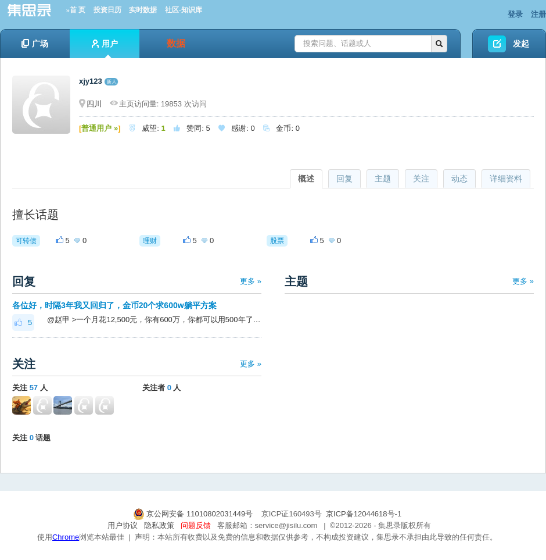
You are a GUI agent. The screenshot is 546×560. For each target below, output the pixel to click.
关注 (421, 178)
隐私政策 (159, 525)
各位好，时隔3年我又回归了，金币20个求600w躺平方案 (114, 305)
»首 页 (75, 10)
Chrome (65, 537)
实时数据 (143, 10)
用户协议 (122, 525)
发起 (521, 43)
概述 (306, 178)
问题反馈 (196, 525)
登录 (515, 14)
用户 (105, 48)
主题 (383, 178)
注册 (538, 14)
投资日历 (107, 10)
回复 (344, 178)
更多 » (250, 281)
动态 (459, 178)
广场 (34, 43)
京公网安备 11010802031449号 (194, 513)
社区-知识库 (183, 10)
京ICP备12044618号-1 (363, 513)
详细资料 (506, 178)
